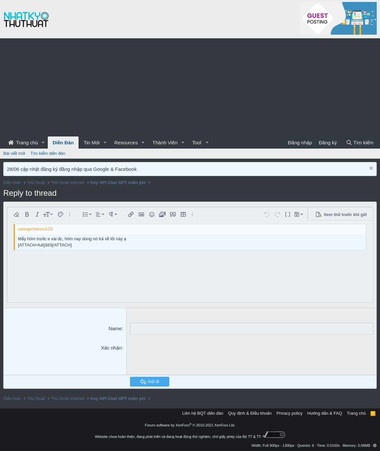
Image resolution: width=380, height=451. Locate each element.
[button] (43, 142)
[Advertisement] (190, 87)
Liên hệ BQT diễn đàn (203, 412)
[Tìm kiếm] (360, 142)
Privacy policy (289, 412)
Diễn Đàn (63, 142)
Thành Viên (165, 142)
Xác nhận (111, 347)
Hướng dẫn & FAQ (324, 412)
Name (115, 328)
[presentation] (179, 357)
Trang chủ (23, 142)
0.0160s (333, 445)
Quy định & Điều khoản (250, 412)
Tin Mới (91, 142)
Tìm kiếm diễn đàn (47, 153)
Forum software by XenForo (190, 425)
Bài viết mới (14, 153)
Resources (126, 142)
